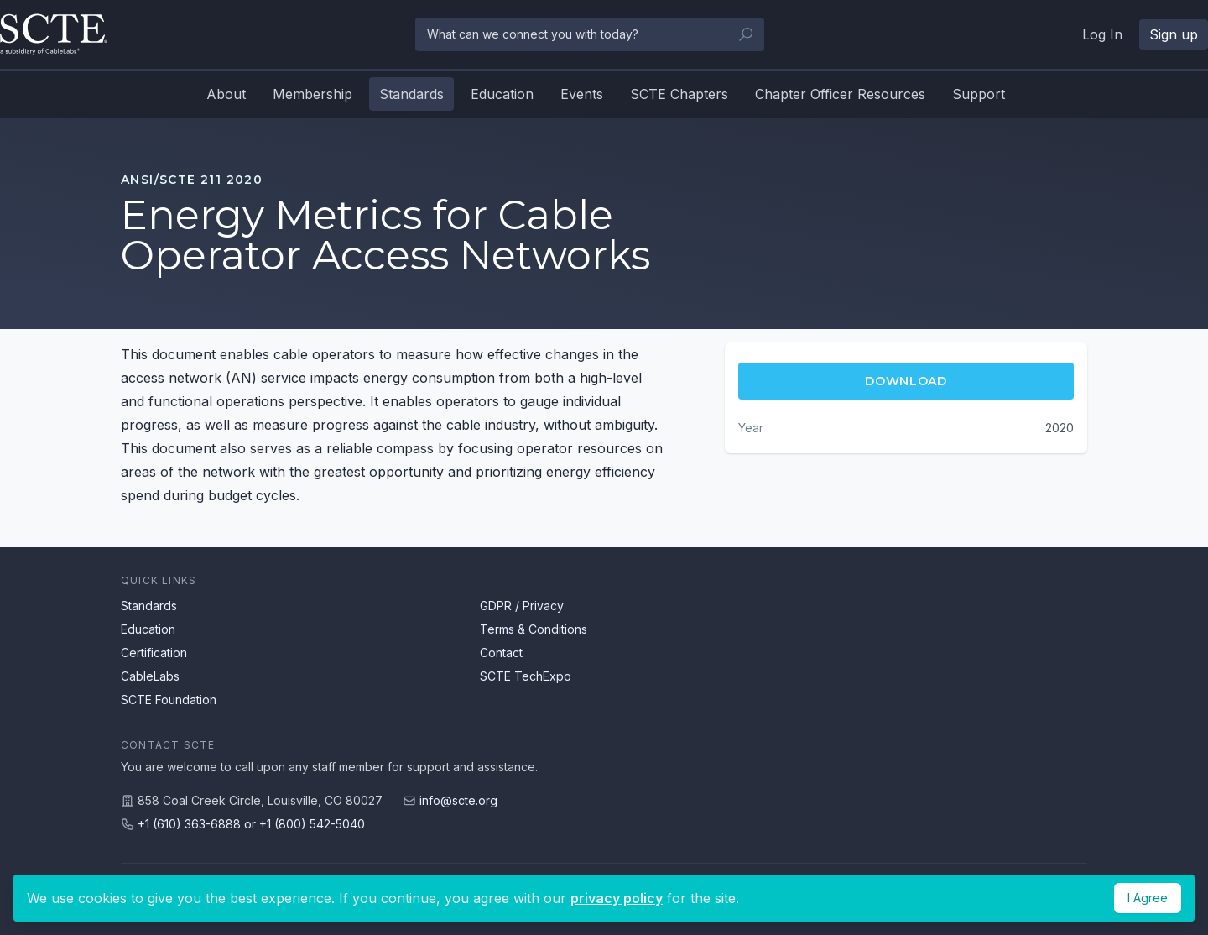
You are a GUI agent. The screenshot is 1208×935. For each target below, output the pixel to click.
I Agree (1147, 898)
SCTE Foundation (168, 699)
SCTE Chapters (679, 94)
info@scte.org (458, 800)
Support (978, 94)
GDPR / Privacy (522, 605)
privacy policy (616, 898)
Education (502, 94)
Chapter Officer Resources (840, 94)
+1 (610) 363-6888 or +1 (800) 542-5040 (251, 824)
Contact (501, 652)
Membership (312, 94)
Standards (411, 94)
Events (581, 94)
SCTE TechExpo (525, 676)
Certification (154, 652)
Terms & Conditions (533, 629)
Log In (1102, 34)
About (226, 94)
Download (906, 381)
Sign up (1173, 34)
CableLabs (150, 676)
